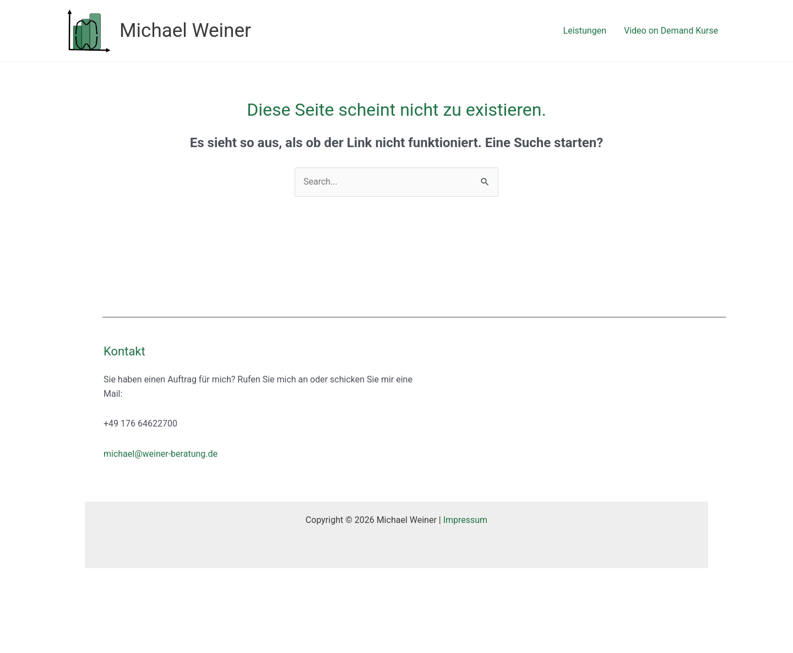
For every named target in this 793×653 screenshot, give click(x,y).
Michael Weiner (185, 30)
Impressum (465, 520)
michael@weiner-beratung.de (161, 454)
